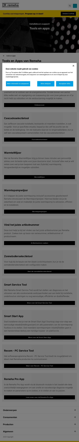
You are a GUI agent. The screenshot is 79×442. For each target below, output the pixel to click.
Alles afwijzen (46, 84)
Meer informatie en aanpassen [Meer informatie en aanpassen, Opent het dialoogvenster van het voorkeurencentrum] (18, 84)
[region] (39, 77)
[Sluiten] (73, 66)
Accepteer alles (64, 84)
